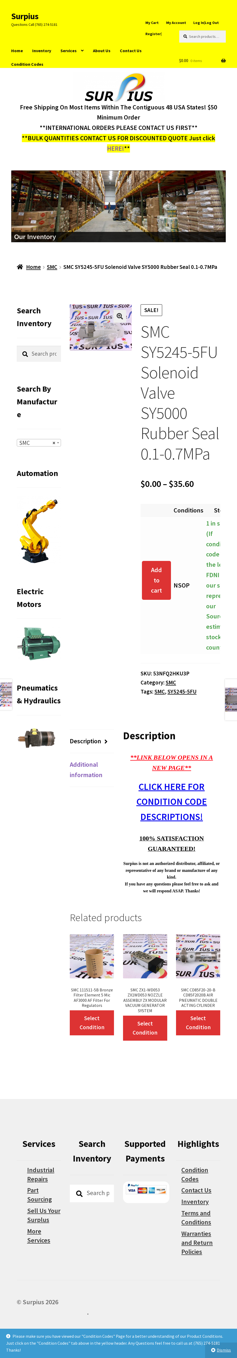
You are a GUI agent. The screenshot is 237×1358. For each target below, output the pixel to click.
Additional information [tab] (86, 769)
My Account (176, 22)
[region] (118, 206)
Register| (153, 33)
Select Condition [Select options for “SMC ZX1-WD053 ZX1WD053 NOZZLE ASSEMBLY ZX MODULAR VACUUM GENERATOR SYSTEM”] (145, 1028)
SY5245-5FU (182, 691)
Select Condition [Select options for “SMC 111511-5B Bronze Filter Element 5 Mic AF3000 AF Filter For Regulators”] (92, 1023)
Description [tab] (85, 741)
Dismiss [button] (224, 1350)
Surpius (24, 16)
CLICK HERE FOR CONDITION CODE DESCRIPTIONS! (171, 802)
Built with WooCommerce (52, 1312)
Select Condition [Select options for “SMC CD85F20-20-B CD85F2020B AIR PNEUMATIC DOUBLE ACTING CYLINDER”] (198, 1023)
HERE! (115, 148)
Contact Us (131, 50)
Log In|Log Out (206, 22)
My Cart (152, 22)
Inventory (41, 50)
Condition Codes (27, 64)
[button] (119, 316)
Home (17, 50)
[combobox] (39, 442)
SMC (52, 266)
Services (68, 50)
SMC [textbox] (37, 443)
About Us (102, 50)
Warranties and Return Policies (197, 1242)
